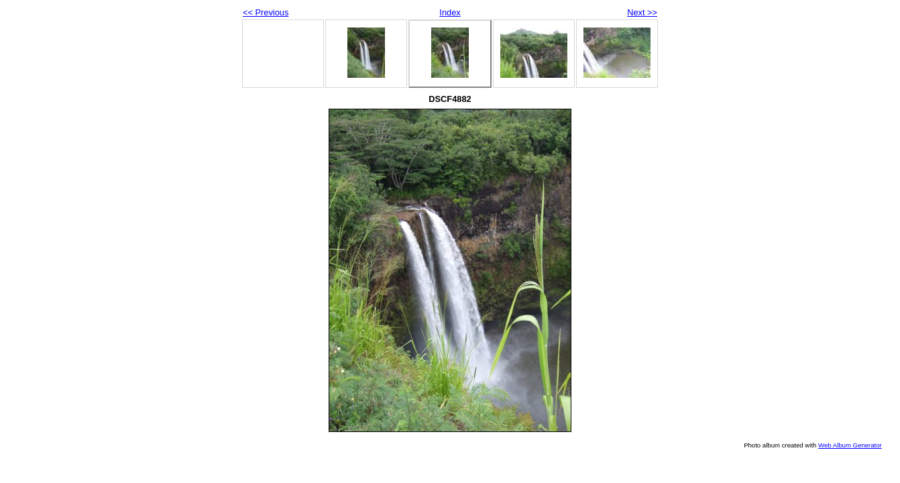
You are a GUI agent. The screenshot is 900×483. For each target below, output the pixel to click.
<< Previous (265, 12)
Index (449, 12)
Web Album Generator (850, 445)
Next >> (642, 12)
